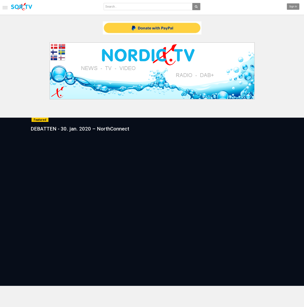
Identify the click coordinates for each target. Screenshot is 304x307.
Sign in (293, 6)
